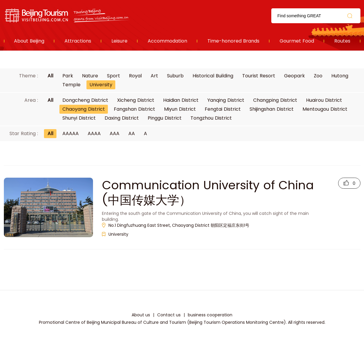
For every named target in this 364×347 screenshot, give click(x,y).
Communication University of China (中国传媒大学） (208, 192)
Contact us (169, 315)
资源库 (68, 16)
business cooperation (210, 315)
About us (141, 315)
